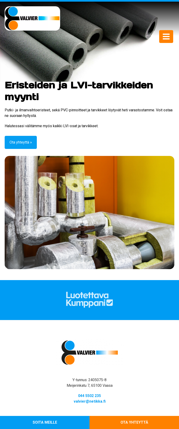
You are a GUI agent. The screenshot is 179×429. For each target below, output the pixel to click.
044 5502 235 (89, 396)
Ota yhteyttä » (21, 142)
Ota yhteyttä (134, 422)
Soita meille (45, 422)
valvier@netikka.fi (90, 401)
